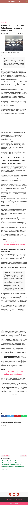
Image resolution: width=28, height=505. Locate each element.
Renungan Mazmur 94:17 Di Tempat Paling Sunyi (12, 241)
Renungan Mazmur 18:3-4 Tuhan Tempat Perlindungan (14, 242)
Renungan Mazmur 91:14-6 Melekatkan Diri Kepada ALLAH (14, 244)
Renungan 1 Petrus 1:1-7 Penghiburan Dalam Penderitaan (14, 460)
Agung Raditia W (14, 1)
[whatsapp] (24, 416)
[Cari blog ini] (26, 1)
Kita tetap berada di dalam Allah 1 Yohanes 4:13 (11, 462)
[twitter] (10, 416)
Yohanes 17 (4, 469)
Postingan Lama (23, 455)
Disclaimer (20, 499)
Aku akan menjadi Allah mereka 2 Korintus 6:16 (11, 464)
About (7, 499)
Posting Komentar (20, 33)
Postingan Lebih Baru (5, 455)
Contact (10, 499)
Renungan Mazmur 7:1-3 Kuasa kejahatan (12, 373)
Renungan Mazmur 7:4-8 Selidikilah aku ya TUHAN (14, 371)
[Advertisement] (14, 12)
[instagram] (10, 494)
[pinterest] (17, 416)
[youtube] (14, 494)
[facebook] (4, 416)
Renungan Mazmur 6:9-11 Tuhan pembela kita (13, 374)
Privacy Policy (15, 499)
